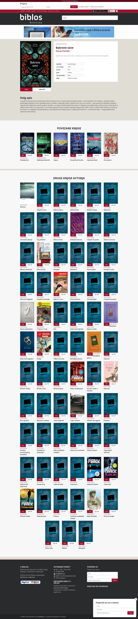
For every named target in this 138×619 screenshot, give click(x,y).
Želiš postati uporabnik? (97, 7)
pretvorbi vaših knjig (60, 588)
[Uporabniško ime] (31, 7)
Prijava (115, 580)
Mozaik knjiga (72, 64)
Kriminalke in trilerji (61, 44)
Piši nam (57, 11)
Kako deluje (51, 11)
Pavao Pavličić (63, 51)
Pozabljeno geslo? (83, 7)
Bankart (32, 577)
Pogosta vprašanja (42, 11)
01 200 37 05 (60, 572)
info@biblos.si (60, 574)
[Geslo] (56, 7)
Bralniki (33, 11)
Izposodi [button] (42, 89)
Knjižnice (23, 11)
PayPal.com (24, 577)
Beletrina (41, 616)
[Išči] (90, 18)
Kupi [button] (26, 89)
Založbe (28, 11)
